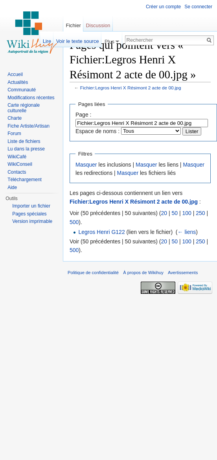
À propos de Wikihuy (143, 272)
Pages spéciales (29, 214)
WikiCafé (16, 157)
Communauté (21, 90)
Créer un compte (163, 6)
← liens (187, 232)
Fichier (73, 25)
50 (174, 213)
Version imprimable (32, 221)
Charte (14, 118)
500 (74, 222)
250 (200, 213)
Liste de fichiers (23, 141)
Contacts (16, 172)
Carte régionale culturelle (23, 107)
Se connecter (198, 6)
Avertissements (183, 272)
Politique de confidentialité (93, 272)
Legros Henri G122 (101, 232)
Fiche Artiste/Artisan (28, 126)
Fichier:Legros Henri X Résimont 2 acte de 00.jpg (130, 87)
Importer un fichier (31, 206)
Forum (14, 133)
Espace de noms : (97, 131)
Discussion (98, 25)
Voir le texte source (77, 41)
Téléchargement (24, 179)
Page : (83, 114)
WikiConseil (19, 164)
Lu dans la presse (26, 149)
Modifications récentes (30, 97)
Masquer (86, 164)
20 (164, 213)
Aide (12, 187)
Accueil (15, 74)
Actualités (17, 82)
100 (186, 213)
